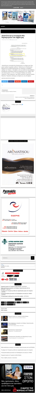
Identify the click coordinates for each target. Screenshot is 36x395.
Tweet (4, 81)
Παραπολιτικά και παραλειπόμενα (15, 324)
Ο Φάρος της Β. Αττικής (17, 99)
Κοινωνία (18, 296)
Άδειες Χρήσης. (4, 304)
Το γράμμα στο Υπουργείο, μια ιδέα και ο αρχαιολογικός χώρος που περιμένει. (17, 285)
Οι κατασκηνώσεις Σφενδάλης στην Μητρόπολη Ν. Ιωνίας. (20, 331)
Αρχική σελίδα (4, 303)
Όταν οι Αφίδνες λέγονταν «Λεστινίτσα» (9, 352)
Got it (21, 7)
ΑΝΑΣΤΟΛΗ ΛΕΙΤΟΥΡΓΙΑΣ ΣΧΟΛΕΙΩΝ (8, 78)
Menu (3, 26)
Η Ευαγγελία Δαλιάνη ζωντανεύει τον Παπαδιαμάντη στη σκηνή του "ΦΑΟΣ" (16, 287)
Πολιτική (3, 298)
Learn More (16, 7)
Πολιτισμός (24, 296)
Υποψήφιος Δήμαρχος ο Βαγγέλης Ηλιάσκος (8, 91)
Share (11, 81)
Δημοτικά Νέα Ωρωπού (10, 296)
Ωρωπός (3, 261)
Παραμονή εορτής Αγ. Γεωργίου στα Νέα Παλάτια (11, 280)
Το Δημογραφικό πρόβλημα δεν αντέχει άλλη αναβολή (12, 290)
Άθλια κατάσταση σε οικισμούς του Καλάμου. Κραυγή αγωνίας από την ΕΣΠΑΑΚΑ (18, 341)
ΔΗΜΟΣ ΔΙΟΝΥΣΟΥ (10, 298)
